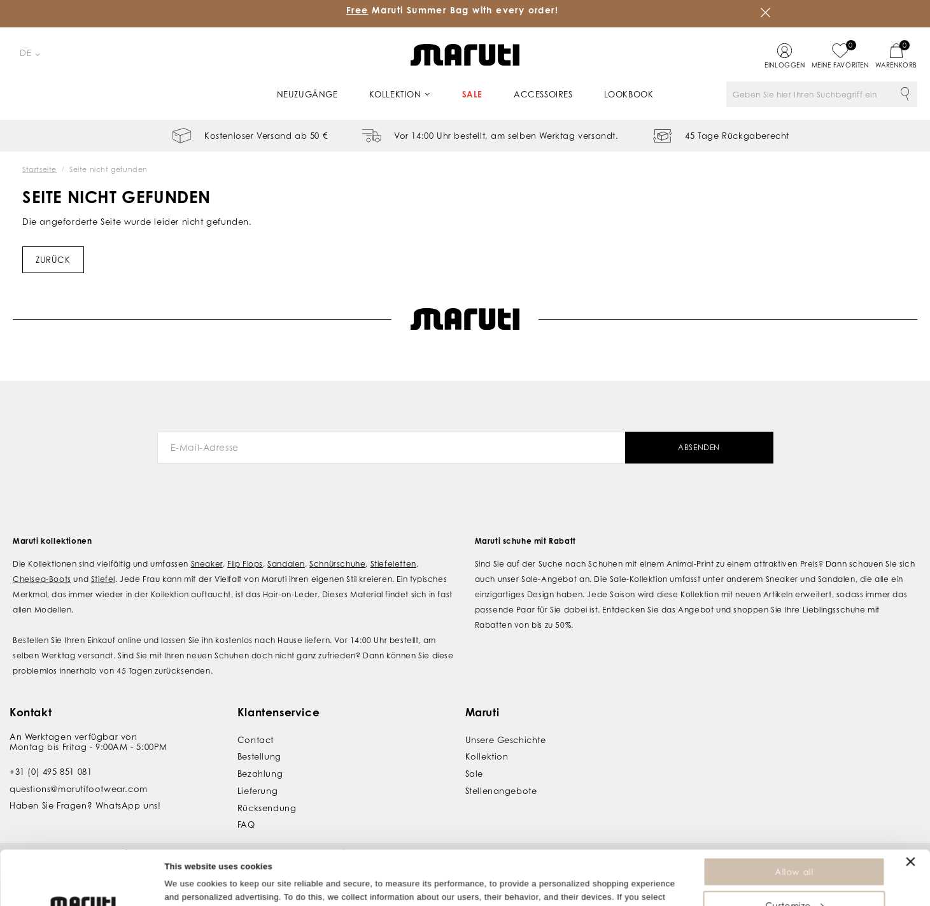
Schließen (765, 12)
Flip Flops (245, 564)
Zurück (53, 260)
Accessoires (543, 94)
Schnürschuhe (337, 564)
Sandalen (286, 564)
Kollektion (395, 94)
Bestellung (259, 756)
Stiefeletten (393, 564)
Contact (255, 740)
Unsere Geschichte (505, 740)
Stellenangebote (501, 791)
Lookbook (629, 94)
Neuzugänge (307, 94)
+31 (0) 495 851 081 (51, 772)
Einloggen (784, 65)
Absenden (699, 447)
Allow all (794, 821)
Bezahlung (260, 773)
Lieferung (257, 791)
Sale (472, 94)
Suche (904, 94)
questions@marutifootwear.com (79, 789)
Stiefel (103, 579)
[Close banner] (910, 810)
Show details (190, 890)
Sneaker (207, 564)
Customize (794, 854)
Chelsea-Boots (42, 579)
